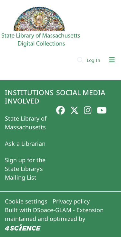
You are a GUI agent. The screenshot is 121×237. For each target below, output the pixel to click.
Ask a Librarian (25, 143)
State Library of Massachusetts (25, 122)
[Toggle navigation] (112, 60)
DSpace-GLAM (52, 210)
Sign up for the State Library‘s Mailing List (25, 168)
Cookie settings (26, 201)
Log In (94, 60)
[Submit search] (80, 60)
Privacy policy (71, 201)
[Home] (41, 29)
